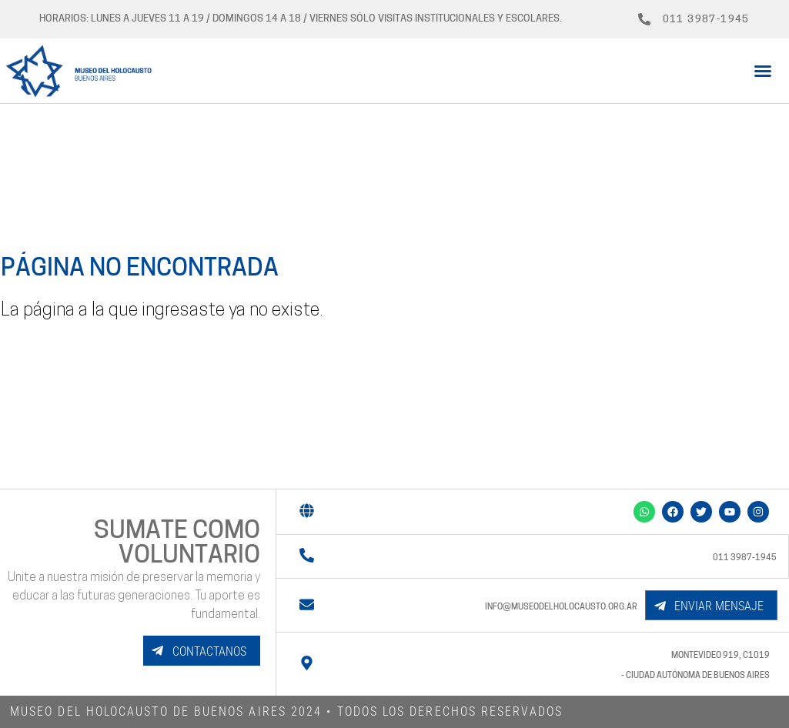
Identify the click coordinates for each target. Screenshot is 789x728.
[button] (763, 71)
